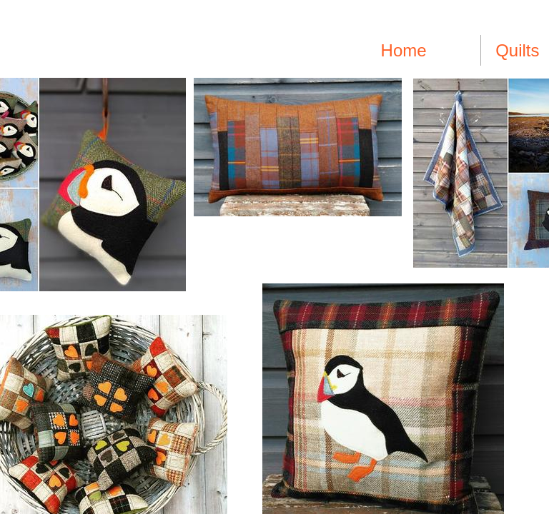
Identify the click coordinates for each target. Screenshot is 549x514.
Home (404, 50)
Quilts (517, 50)
